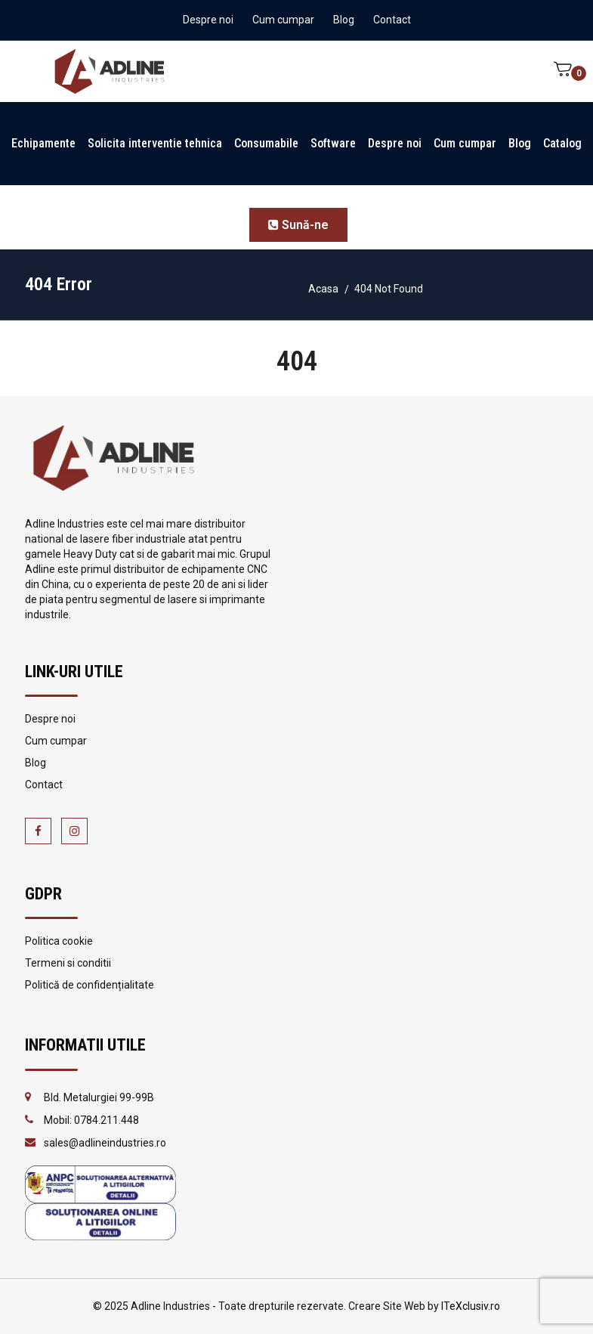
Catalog (562, 143)
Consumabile (266, 143)
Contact (392, 20)
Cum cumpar (283, 20)
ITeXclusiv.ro (470, 1306)
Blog (343, 20)
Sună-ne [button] (298, 225)
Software (333, 143)
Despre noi (208, 20)
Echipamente (43, 143)
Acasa (323, 289)
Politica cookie (59, 941)
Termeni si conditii (68, 963)
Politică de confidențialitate (89, 985)
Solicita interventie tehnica (155, 143)
